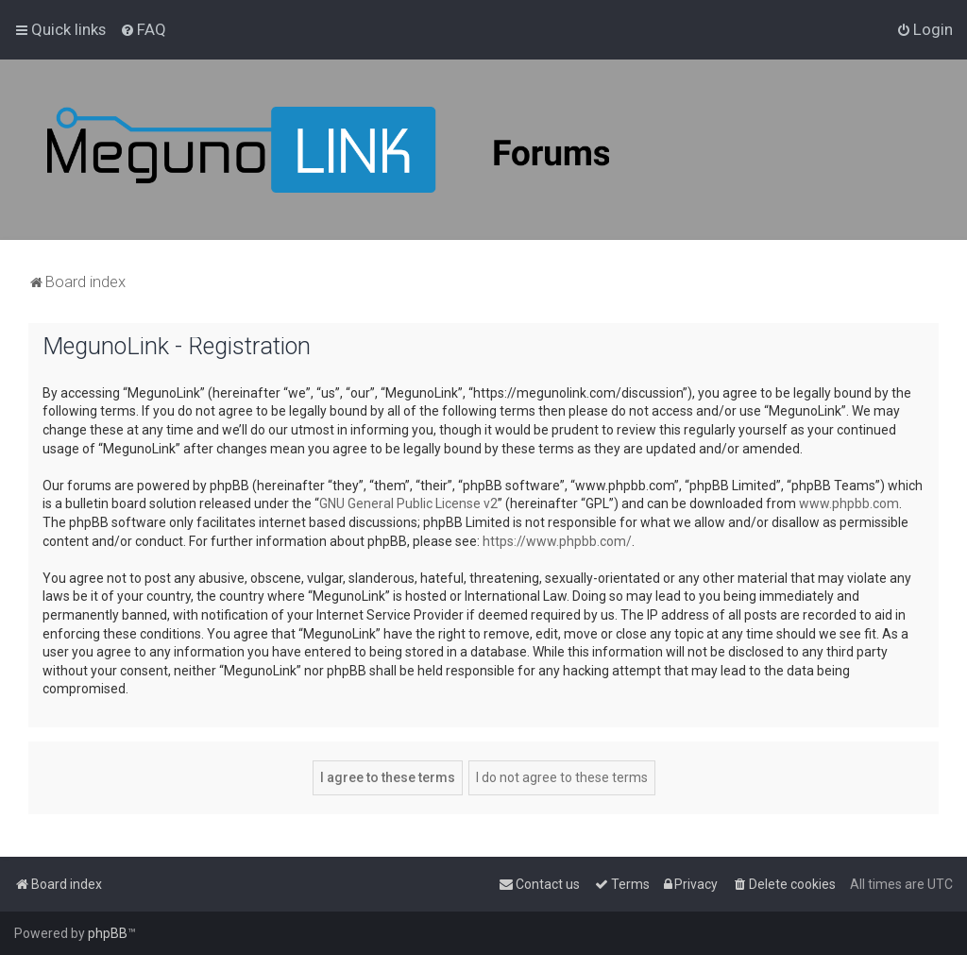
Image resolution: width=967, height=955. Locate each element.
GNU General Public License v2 (408, 503)
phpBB (107, 933)
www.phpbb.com (849, 503)
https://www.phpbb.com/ (557, 541)
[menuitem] (143, 29)
